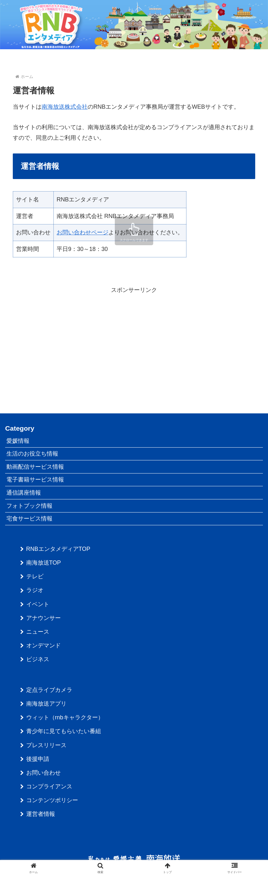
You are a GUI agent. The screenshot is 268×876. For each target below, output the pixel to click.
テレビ (34, 576)
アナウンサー (43, 618)
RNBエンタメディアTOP (58, 549)
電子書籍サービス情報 (35, 479)
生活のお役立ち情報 (32, 453)
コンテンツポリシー (52, 800)
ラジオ (34, 590)
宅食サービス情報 (29, 518)
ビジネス (37, 659)
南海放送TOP (43, 562)
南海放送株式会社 (65, 107)
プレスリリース (46, 745)
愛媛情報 (17, 441)
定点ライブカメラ (49, 690)
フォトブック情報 (29, 506)
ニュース (37, 632)
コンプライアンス (49, 786)
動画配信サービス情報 (35, 467)
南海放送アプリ (46, 703)
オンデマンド (43, 645)
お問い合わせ (43, 773)
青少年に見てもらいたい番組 (63, 731)
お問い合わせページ (82, 232)
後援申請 (37, 759)
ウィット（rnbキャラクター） (65, 717)
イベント (37, 604)
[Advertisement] (134, 340)
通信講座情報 (23, 492)
